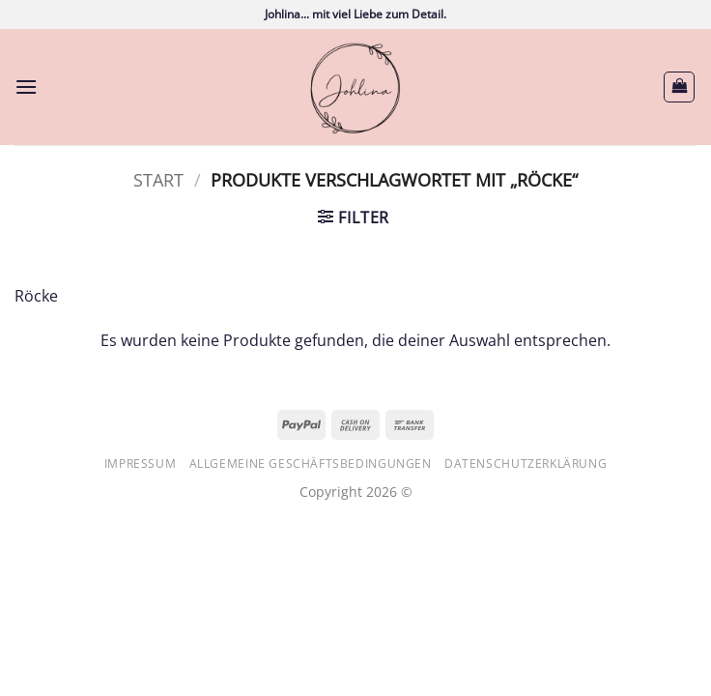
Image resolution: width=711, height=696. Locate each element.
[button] (26, 86)
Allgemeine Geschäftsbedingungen (310, 463)
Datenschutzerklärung (525, 463)
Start (158, 179)
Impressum (140, 463)
